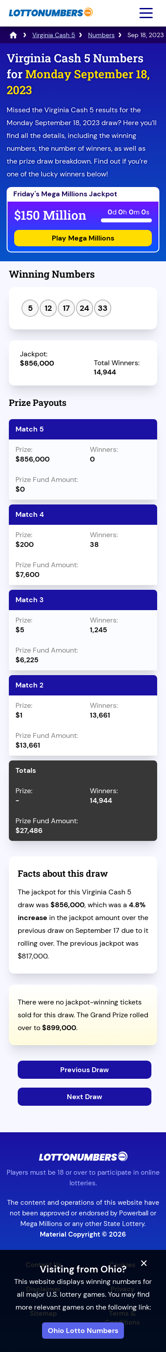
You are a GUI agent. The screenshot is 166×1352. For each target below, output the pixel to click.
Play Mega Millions (83, 238)
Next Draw (84, 1096)
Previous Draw (84, 1069)
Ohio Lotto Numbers (83, 1330)
